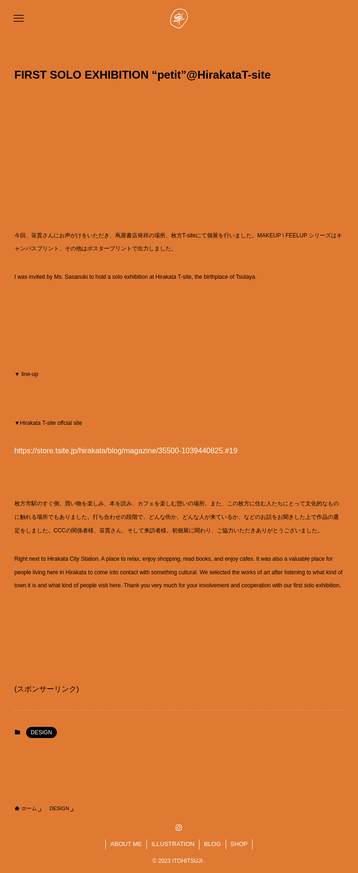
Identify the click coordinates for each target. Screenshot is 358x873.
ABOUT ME (126, 843)
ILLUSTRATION (172, 843)
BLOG (212, 843)
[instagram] (179, 828)
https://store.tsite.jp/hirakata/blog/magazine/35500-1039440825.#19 (126, 451)
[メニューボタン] (18, 18)
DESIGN (41, 732)
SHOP (239, 843)
